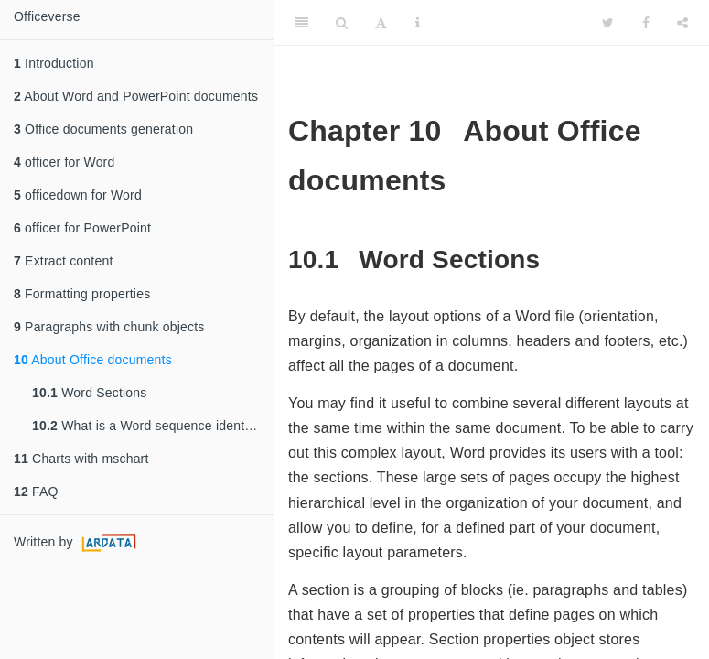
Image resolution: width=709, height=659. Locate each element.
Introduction (54, 63)
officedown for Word (78, 195)
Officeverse (47, 16)
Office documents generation (103, 129)
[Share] (682, 23)
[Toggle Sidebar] (302, 23)
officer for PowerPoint (82, 228)
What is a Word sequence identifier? (153, 425)
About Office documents (93, 359)
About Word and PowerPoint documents (136, 96)
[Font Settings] (381, 23)
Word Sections (89, 392)
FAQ (36, 491)
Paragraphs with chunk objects (109, 326)
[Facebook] (645, 23)
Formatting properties (82, 293)
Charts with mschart (81, 458)
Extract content (63, 261)
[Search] (341, 23)
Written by (77, 543)
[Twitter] (608, 23)
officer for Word (64, 162)
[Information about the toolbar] (418, 23)
